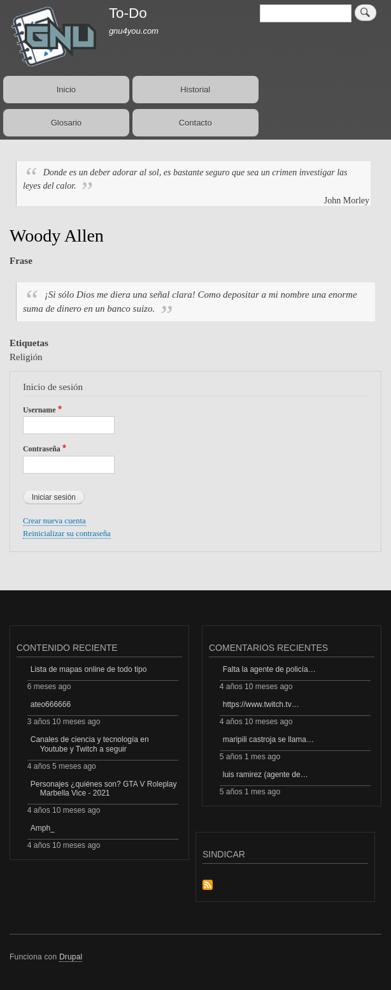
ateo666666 (51, 704)
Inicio (66, 89)
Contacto (195, 122)
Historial (195, 89)
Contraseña (41, 448)
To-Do (128, 13)
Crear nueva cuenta (54, 520)
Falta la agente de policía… (269, 669)
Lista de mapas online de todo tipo (89, 669)
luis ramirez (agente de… (265, 774)
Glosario (66, 122)
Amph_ (43, 828)
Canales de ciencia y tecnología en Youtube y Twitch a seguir (90, 744)
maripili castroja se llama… (268, 739)
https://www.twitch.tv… (261, 704)
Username (39, 409)
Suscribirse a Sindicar (208, 886)
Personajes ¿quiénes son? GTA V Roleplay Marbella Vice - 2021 (104, 788)
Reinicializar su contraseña (67, 533)
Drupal (71, 956)
